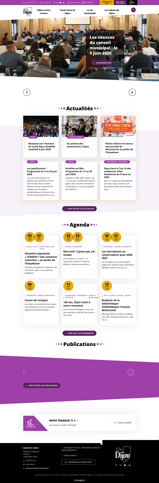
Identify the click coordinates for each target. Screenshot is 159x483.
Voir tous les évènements (79, 333)
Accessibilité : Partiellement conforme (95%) (109, 475)
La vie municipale (90, 12)
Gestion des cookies (41, 475)
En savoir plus (102, 63)
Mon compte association (120, 2)
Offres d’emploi (69, 455)
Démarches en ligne (107, 2)
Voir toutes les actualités (79, 208)
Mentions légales (86, 475)
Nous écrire (29, 464)
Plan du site (54, 475)
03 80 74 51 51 (30, 460)
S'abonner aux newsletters (78, 462)
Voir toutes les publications (42, 385)
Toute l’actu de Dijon (67, 12)
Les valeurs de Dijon (112, 12)
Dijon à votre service (43, 12)
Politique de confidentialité (69, 475)
